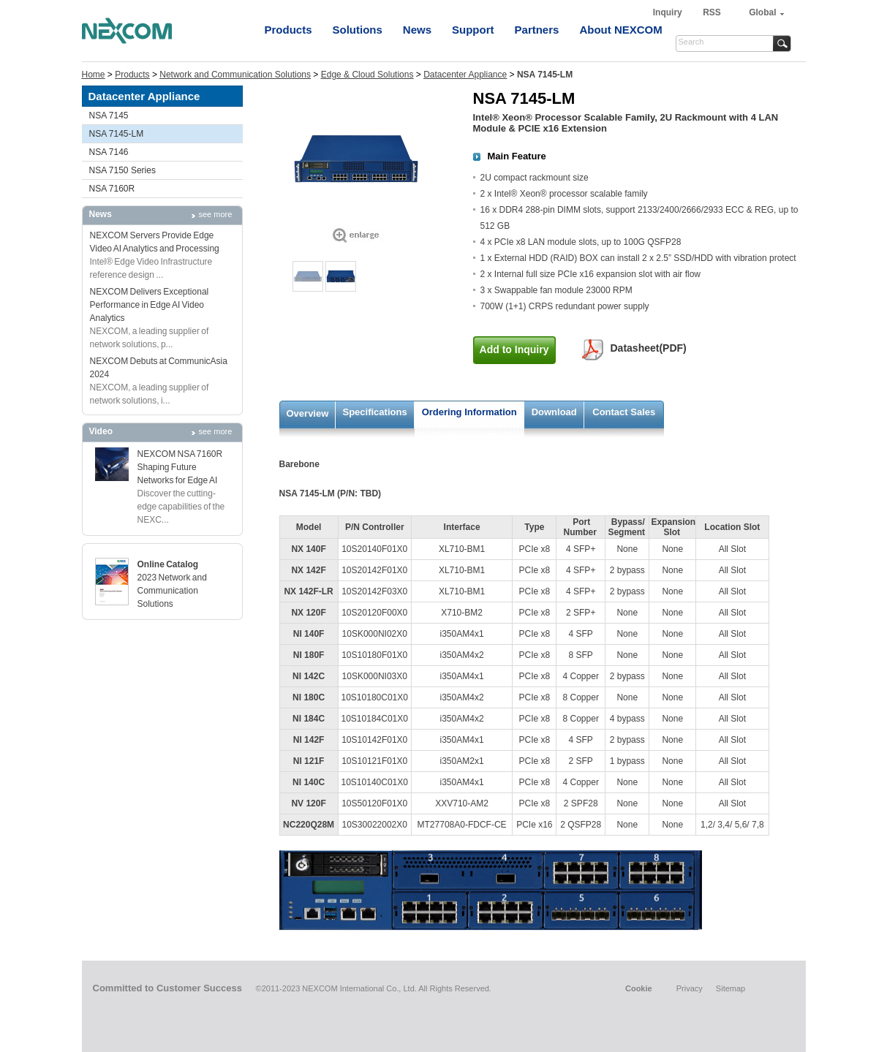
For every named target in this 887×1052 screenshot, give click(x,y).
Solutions (357, 29)
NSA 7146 (109, 152)
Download (554, 411)
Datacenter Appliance (465, 74)
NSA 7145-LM (116, 134)
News (417, 29)
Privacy (689, 988)
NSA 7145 (109, 115)
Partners (537, 29)
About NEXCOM (620, 29)
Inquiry (668, 12)
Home (93, 74)
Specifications (375, 411)
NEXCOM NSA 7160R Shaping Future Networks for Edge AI (180, 467)
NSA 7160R (112, 188)
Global (762, 12)
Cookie (638, 988)
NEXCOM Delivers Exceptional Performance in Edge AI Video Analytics (149, 305)
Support (473, 29)
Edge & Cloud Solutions (367, 74)
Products (288, 29)
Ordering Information (469, 411)
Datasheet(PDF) (649, 348)
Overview (308, 413)
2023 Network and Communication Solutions (172, 590)
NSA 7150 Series (122, 170)
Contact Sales (623, 411)
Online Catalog (168, 564)
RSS (712, 12)
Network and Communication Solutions (235, 74)
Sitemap (730, 988)
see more (216, 214)
